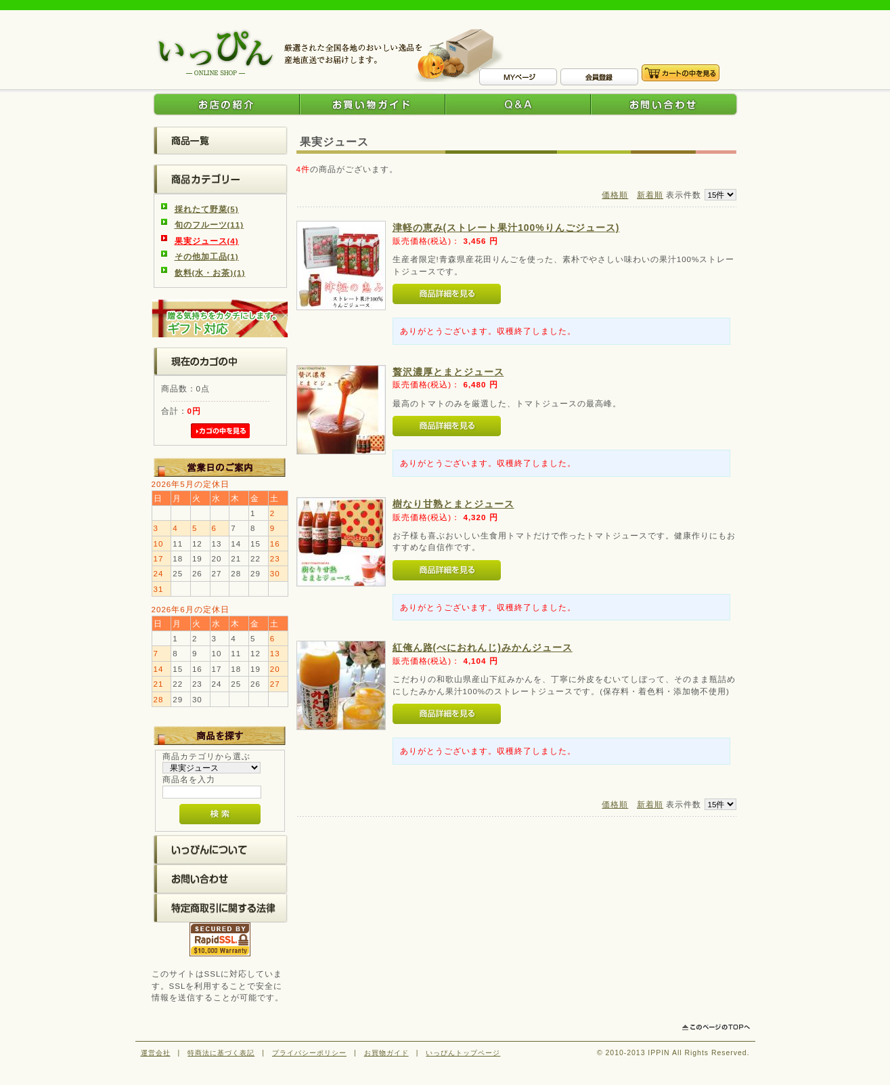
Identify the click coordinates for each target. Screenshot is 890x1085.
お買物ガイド (386, 1053)
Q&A (518, 104)
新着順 (650, 194)
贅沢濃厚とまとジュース (448, 371)
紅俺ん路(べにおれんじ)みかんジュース (483, 647)
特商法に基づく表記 (220, 1053)
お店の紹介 (226, 104)
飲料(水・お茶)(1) (210, 272)
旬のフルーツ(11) (209, 224)
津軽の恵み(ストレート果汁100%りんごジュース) (506, 227)
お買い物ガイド (372, 104)
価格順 (615, 194)
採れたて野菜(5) (207, 209)
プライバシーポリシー (309, 1053)
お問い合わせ (665, 104)
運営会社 (156, 1053)
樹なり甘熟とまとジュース (453, 503)
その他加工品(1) (207, 256)
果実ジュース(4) (207, 240)
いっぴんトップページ (463, 1053)
